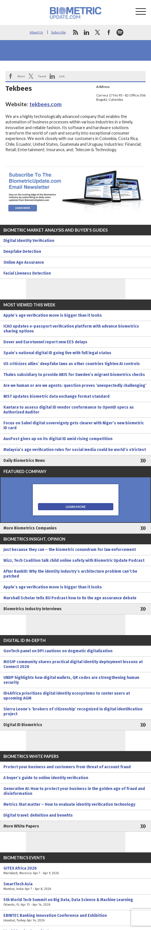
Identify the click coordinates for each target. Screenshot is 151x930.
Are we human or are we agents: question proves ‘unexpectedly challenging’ (74, 385)
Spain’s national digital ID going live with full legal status (57, 352)
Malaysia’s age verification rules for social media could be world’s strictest (74, 449)
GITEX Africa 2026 (75, 871)
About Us (36, 32)
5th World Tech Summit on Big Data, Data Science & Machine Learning (75, 902)
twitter (97, 32)
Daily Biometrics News (24, 460)
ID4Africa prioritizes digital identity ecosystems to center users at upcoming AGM (66, 696)
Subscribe (58, 32)
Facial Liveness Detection (27, 273)
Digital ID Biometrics (22, 724)
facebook (109, 32)
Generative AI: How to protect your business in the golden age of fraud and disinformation (74, 791)
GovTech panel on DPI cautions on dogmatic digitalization (57, 651)
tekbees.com (45, 104)
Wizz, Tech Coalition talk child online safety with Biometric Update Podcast (73, 560)
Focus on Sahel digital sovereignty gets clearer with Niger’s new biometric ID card (73, 425)
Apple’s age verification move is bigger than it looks (52, 315)
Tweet (42, 76)
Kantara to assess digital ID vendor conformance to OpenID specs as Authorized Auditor (68, 410)
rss (75, 32)
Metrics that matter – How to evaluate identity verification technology (69, 804)
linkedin (86, 32)
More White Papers (21, 826)
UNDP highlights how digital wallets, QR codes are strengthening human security (71, 680)
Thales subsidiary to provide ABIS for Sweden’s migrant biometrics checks (74, 374)
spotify (120, 32)
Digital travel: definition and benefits (38, 815)
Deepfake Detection (22, 251)
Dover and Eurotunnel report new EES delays (45, 342)
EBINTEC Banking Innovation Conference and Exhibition (75, 918)
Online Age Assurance (23, 262)
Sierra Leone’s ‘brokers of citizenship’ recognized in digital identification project (72, 711)
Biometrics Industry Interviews (32, 608)
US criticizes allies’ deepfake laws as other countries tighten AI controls (71, 363)
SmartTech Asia (75, 886)
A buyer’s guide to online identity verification (45, 777)
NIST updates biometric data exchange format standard (56, 396)
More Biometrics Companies (30, 528)
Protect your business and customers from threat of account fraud (67, 767)
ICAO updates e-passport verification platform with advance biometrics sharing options (71, 329)
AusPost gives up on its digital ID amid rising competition (57, 438)
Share (21, 76)
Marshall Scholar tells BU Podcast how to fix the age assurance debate (69, 598)
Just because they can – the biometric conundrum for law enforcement (69, 549)
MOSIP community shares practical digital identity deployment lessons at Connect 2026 (73, 664)
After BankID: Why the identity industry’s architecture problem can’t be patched (70, 574)
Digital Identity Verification (28, 240)
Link (62, 76)
